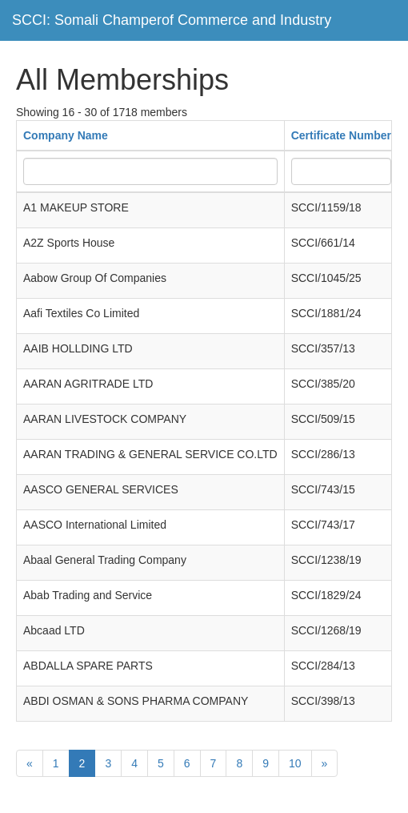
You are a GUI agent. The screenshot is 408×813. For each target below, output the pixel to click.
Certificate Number (341, 135)
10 (295, 763)
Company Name (65, 135)
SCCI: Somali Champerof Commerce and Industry (171, 20)
